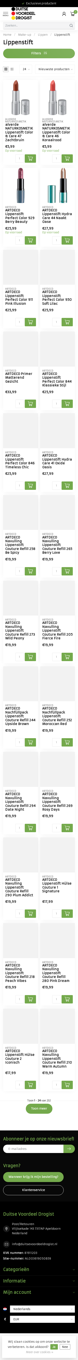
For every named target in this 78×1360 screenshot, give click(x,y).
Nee (65, 1347)
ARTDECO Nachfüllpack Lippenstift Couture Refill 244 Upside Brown (20, 716)
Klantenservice (33, 1190)
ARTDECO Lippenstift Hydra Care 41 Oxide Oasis (57, 461)
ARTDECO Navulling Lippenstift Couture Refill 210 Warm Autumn (57, 1058)
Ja (54, 1347)
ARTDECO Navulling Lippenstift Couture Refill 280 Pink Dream (55, 973)
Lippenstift (62, 35)
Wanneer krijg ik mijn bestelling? (33, 1177)
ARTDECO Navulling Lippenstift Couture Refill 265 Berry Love (57, 545)
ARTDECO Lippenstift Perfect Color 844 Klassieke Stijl (57, 379)
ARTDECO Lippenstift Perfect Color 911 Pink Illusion (19, 297)
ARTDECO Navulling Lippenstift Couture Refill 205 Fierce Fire (57, 630)
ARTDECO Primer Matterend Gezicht (18, 377)
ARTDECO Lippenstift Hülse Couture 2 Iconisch (20, 1056)
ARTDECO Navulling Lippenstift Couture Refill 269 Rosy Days (57, 801)
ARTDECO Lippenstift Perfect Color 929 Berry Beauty (20, 216)
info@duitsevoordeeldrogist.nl (34, 1244)
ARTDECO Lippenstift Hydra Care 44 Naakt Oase (57, 216)
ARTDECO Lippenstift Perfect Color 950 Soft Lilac (57, 297)
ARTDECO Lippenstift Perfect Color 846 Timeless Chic (20, 461)
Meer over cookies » (39, 1352)
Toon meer (39, 1108)
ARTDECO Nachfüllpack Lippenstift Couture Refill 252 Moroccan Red (57, 716)
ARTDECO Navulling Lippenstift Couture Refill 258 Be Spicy (20, 545)
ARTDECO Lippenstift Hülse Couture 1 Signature (57, 885)
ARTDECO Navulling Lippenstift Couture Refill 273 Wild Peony (20, 630)
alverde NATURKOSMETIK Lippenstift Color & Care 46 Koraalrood (56, 132)
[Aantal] (19, 158)
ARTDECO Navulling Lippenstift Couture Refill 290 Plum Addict (19, 887)
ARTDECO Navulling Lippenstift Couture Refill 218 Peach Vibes (20, 973)
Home (7, 35)
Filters (39, 53)
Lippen (43, 35)
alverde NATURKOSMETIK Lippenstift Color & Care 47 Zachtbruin (19, 132)
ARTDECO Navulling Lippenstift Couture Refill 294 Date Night (20, 801)
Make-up (24, 35)
